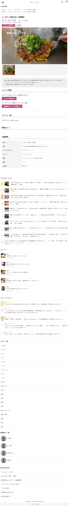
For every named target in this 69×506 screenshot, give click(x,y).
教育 (2, 418)
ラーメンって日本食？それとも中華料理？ (17, 272)
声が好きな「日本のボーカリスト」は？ (16, 256)
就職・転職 (4, 414)
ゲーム (2, 357)
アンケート (3, 250)
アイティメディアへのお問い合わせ (10, 484)
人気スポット (4, 386)
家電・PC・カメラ (6, 410)
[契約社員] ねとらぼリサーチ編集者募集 (11, 480)
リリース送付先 (5, 488)
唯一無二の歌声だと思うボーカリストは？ (17, 288)
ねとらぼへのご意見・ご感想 (8, 476)
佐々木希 (9, 445)
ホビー (2, 374)
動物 (2, 394)
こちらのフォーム (8, 82)
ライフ (2, 378)
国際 (2, 402)
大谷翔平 (9, 438)
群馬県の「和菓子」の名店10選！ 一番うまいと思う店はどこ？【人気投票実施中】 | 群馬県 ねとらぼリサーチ (33, 319)
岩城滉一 (9, 460)
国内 (2, 398)
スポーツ (3, 361)
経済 (2, 422)
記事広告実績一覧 (5, 496)
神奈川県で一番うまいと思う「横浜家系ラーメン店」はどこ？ (22, 280)
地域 (2, 406)
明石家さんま (10, 453)
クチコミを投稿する (8, 25)
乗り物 (2, 382)
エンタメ (3, 349)
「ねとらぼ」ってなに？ (7, 472)
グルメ (2, 353)
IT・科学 (3, 345)
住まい (2, 390)
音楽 (2, 426)
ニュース (3, 365)
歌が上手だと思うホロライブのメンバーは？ (18, 264)
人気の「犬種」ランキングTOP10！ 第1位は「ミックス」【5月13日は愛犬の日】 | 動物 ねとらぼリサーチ (32, 334)
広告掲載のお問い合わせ (7, 492)
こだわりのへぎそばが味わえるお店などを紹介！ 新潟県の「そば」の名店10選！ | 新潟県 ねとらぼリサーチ (33, 304)
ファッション (4, 369)
